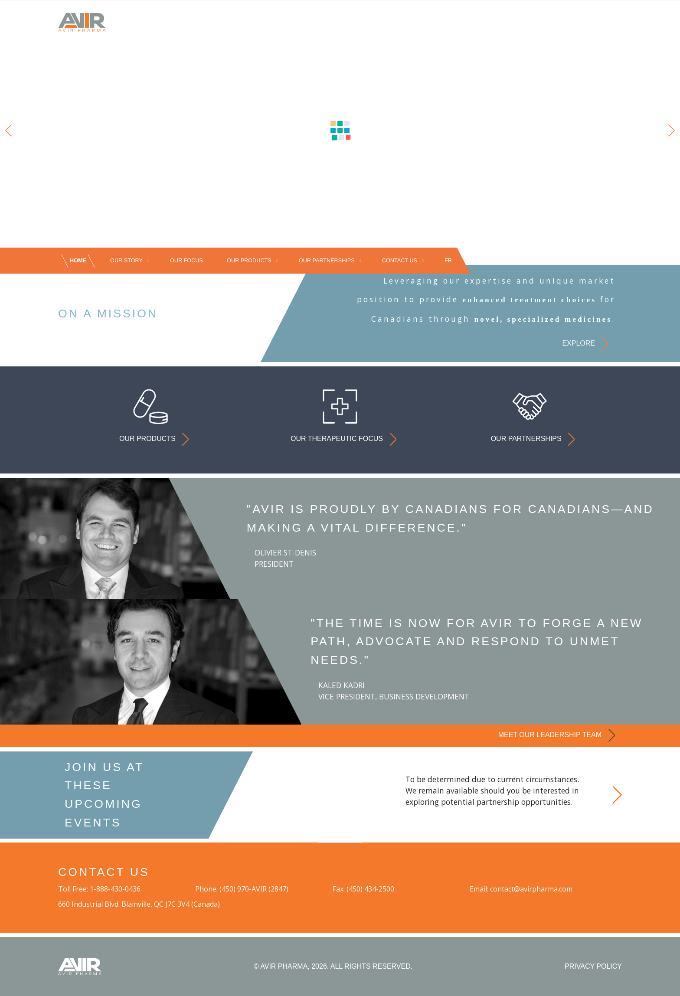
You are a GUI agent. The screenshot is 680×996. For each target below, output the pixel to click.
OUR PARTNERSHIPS (327, 261)
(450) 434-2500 (370, 889)
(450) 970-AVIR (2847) (253, 889)
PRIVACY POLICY (593, 966)
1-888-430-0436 (115, 889)
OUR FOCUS (186, 261)
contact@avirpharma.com (531, 889)
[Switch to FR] (448, 261)
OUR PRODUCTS (249, 261)
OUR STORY (126, 261)
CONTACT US (399, 261)
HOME (78, 261)
